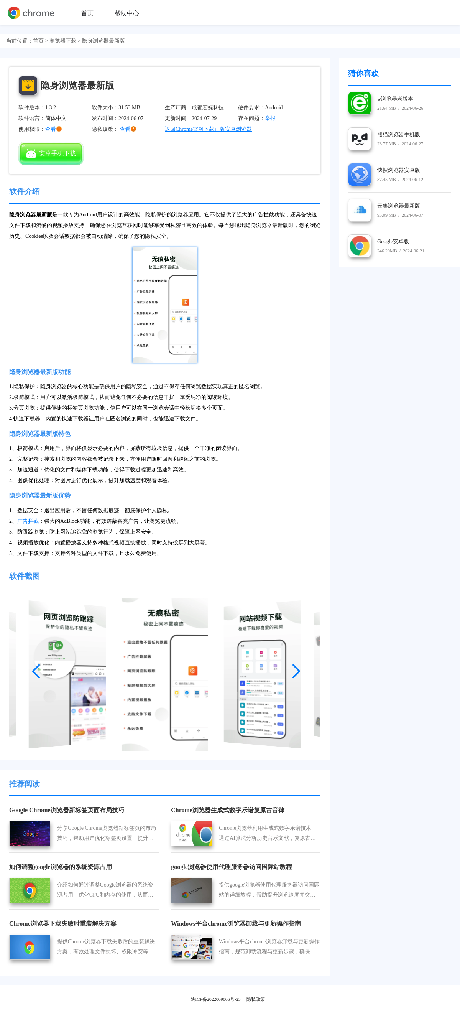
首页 (87, 13)
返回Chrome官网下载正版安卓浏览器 (208, 129)
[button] (36, 668)
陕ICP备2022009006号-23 (216, 999)
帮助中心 (127, 13)
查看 (125, 129)
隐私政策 (255, 999)
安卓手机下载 (51, 153)
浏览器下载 (62, 41)
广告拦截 (28, 521)
